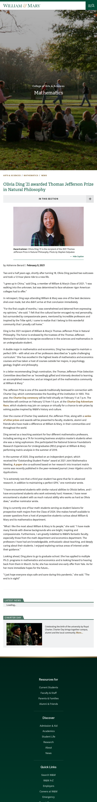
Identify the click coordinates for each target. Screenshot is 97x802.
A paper (18, 464)
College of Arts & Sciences (48, 86)
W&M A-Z (48, 780)
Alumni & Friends (48, 704)
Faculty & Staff (49, 693)
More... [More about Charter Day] (79, 632)
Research (48, 742)
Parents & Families (48, 698)
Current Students (48, 687)
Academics (49, 731)
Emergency (48, 797)
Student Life (48, 736)
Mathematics (48, 93)
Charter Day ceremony (25, 397)
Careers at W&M (48, 791)
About (48, 747)
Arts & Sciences (12, 175)
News (44, 175)
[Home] (21, 5)
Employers (48, 786)
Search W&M (48, 775)
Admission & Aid (48, 725)
